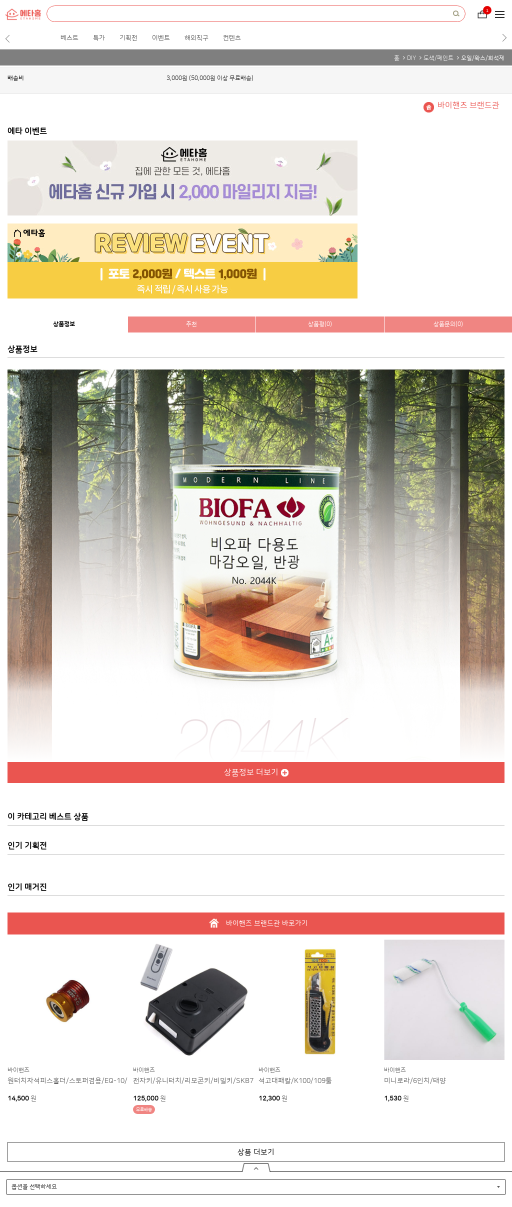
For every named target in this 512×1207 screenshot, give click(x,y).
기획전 (129, 38)
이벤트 (161, 38)
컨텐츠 (232, 38)
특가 (99, 38)
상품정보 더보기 (251, 772)
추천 (191, 324)
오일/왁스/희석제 (482, 58)
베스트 (69, 38)
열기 (256, 1167)
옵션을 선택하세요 (34, 1187)
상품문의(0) (448, 324)
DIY (411, 58)
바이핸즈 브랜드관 (469, 105)
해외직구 (196, 38)
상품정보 (64, 324)
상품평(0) (320, 324)
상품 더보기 (256, 1152)
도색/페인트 (439, 58)
